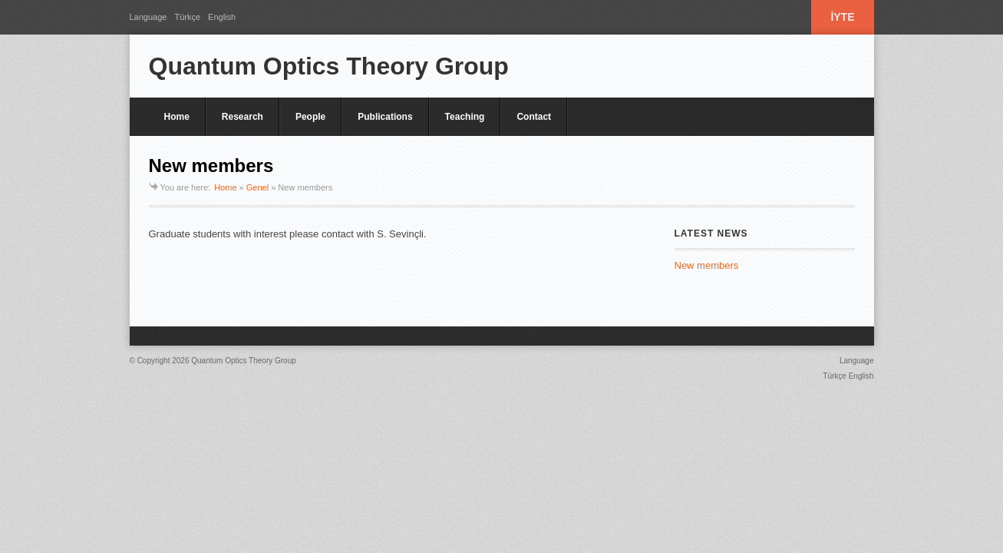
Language (148, 17)
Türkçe (187, 17)
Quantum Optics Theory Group (329, 66)
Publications (385, 116)
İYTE (842, 17)
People (310, 116)
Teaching (465, 116)
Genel (257, 187)
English (222, 17)
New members (707, 265)
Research (242, 116)
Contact (533, 116)
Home (177, 116)
